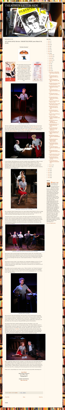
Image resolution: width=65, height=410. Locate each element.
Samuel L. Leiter (55, 182)
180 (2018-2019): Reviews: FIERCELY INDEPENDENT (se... (54, 136)
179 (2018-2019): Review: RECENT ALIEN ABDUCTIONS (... (53, 140)
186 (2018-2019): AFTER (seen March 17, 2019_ (54, 115)
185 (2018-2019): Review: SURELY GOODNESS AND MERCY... (54, 117)
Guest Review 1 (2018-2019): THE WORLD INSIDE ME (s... (54, 73)
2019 (49, 53)
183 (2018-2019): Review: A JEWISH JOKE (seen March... (54, 125)
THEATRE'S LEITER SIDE (21, 5)
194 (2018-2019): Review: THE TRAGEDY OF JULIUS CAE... (54, 87)
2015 (49, 174)
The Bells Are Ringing (12, 131)
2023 (49, 46)
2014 (49, 175)
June (50, 65)
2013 (49, 177)
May (50, 67)
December (51, 54)
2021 (49, 49)
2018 (49, 168)
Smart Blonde (24, 372)
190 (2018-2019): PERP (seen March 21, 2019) (54, 102)
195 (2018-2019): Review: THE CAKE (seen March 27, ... (54, 84)
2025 (49, 42)
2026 (49, 41)
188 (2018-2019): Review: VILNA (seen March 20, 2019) (53, 107)
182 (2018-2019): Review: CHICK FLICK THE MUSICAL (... (53, 129)
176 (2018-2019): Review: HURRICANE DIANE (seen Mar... (54, 151)
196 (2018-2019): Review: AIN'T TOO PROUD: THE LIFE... (54, 80)
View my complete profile (51, 223)
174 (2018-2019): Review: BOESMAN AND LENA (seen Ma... (53, 158)
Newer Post (7, 397)
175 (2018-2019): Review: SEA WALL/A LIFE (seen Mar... (54, 155)
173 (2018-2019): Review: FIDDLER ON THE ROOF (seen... (54, 161)
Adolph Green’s (32, 129)
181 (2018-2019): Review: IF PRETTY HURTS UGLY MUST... (54, 132)
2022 (49, 48)
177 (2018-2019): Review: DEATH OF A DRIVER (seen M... (54, 147)
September (51, 60)
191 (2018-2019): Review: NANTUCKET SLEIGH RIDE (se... (53, 98)
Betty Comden (24, 129)
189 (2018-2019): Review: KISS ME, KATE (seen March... (54, 104)
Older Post (41, 397)
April (50, 68)
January (50, 166)
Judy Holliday (24, 68)
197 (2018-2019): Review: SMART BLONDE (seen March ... (53, 76)
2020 (49, 51)
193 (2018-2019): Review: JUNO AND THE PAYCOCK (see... (54, 90)
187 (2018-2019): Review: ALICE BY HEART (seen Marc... (54, 111)
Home (24, 397)
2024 (49, 44)
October (50, 58)
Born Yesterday (35, 127)
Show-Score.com (24, 380)
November (51, 56)
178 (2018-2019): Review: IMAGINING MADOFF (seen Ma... (53, 144)
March (50, 70)
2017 (49, 170)
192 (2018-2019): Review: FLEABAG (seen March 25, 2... (54, 94)
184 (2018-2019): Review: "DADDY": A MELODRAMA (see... (53, 121)
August (50, 61)
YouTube (17, 328)
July (50, 63)
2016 (49, 172)
